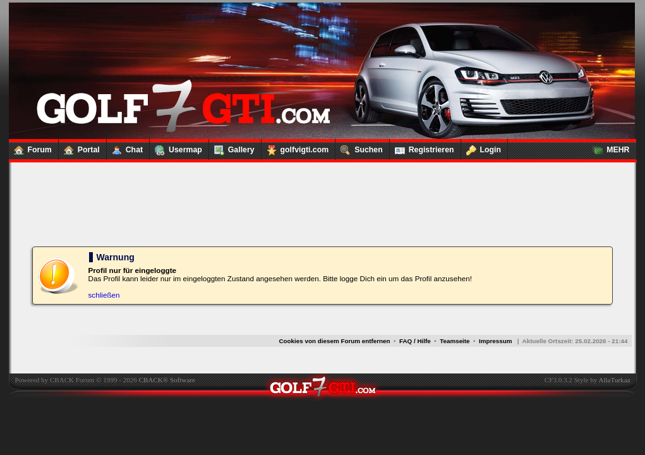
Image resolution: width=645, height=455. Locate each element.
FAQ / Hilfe (415, 340)
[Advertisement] (322, 190)
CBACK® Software (167, 380)
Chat (125, 147)
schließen (104, 295)
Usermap (176, 147)
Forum (30, 147)
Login (481, 147)
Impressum (495, 340)
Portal (79, 147)
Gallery (232, 147)
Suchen (358, 147)
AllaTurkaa (614, 380)
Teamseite (454, 340)
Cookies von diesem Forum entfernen (334, 340)
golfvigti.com (295, 147)
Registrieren (422, 147)
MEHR (608, 147)
